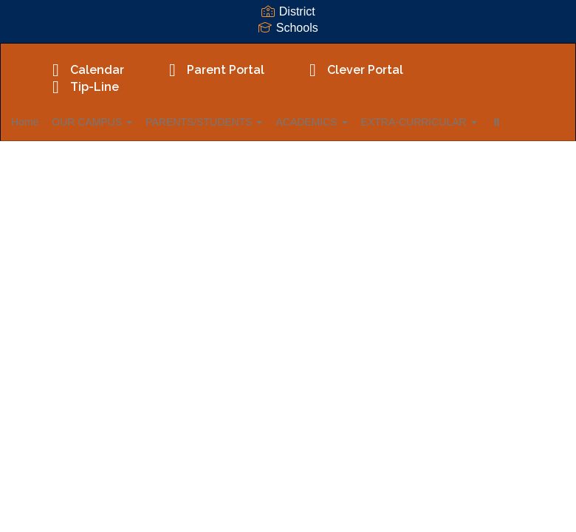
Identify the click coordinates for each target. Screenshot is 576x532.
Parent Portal (212, 70)
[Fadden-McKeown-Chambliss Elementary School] (287, 53)
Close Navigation (108, 165)
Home (47, 122)
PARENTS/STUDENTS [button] (244, 122)
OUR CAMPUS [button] (123, 122)
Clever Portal (352, 70)
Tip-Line (81, 87)
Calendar (84, 70)
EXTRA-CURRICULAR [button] (477, 122)
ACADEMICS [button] (361, 122)
